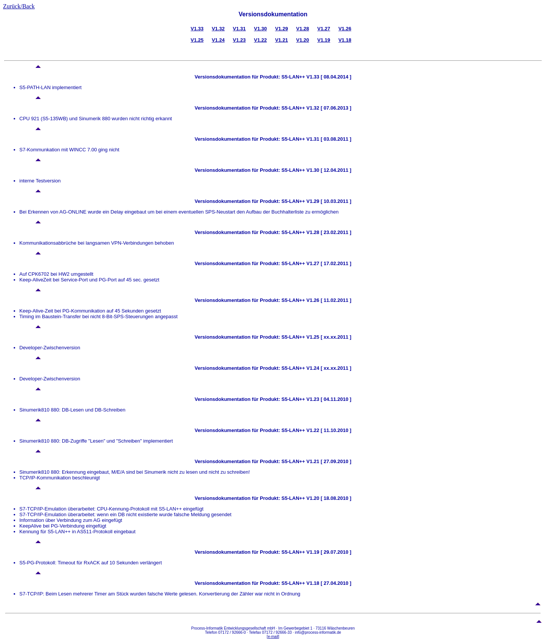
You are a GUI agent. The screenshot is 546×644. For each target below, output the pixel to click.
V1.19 (323, 40)
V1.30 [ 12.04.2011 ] (328, 170)
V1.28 (302, 28)
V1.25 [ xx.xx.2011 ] (328, 337)
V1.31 (239, 28)
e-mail (273, 637)
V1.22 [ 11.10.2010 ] (328, 430)
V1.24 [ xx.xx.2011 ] (328, 368)
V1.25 (197, 40)
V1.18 (344, 40)
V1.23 (239, 40)
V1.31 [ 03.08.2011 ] (328, 139)
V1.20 (302, 40)
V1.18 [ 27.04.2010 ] (328, 583)
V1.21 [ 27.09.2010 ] (328, 461)
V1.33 (197, 28)
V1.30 (260, 28)
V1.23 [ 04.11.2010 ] (328, 399)
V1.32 (218, 28)
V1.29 (281, 28)
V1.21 (281, 40)
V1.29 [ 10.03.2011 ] (328, 201)
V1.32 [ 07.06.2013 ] (328, 108)
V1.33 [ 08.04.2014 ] (328, 77)
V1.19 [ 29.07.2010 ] (328, 552)
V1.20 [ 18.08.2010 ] (328, 498)
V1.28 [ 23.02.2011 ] (328, 232)
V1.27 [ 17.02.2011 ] (328, 263)
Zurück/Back (19, 6)
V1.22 (260, 40)
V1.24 (218, 40)
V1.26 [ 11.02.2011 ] (328, 300)
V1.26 (344, 28)
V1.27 (323, 28)
